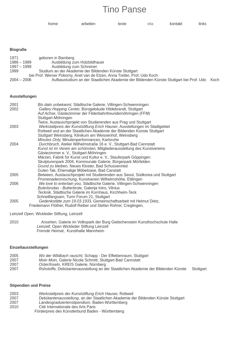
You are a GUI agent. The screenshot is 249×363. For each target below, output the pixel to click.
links (202, 24)
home (53, 24)
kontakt (176, 24)
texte (122, 24)
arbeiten (88, 24)
